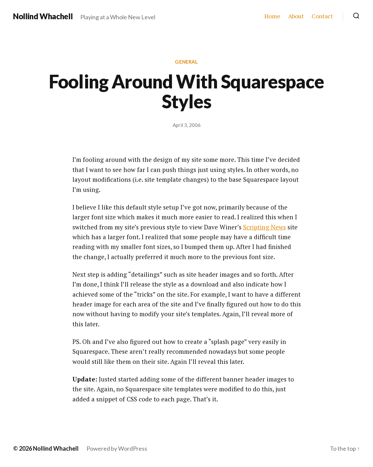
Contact (322, 16)
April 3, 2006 (187, 125)
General (186, 62)
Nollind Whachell (42, 16)
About (296, 16)
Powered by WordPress (116, 448)
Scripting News (264, 227)
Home (272, 16)
